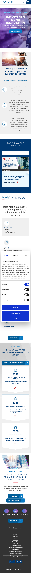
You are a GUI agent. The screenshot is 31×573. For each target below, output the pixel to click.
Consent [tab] (5, 255)
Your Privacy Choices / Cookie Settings (15, 556)
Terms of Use (15, 542)
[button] (23, 2)
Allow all (15, 307)
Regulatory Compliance (15, 553)
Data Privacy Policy (15, 543)
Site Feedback (15, 549)
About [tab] (25, 255)
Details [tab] (15, 255)
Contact (15, 534)
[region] (15, 28)
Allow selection (15, 313)
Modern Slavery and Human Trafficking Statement (15, 555)
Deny (15, 318)
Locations (15, 536)
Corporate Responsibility (15, 551)
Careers (16, 538)
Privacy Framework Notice (15, 547)
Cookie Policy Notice (15, 545)
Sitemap (15, 540)
